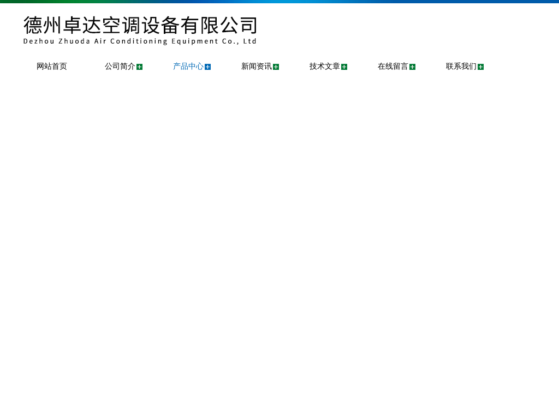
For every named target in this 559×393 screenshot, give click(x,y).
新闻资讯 (256, 66)
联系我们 (461, 66)
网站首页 (52, 66)
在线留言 (393, 66)
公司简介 (120, 66)
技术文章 (325, 66)
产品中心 (188, 66)
